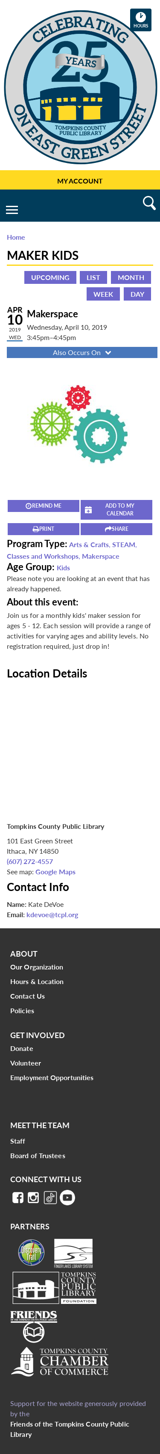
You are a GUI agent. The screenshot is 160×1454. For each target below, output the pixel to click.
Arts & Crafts (89, 544)
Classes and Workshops (43, 556)
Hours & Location (37, 981)
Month (131, 277)
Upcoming (50, 277)
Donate (21, 1048)
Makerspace (100, 556)
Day (137, 294)
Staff (18, 1141)
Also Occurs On (83, 352)
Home (16, 237)
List (93, 277)
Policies (22, 1010)
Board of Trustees (37, 1155)
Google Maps (55, 871)
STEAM (123, 544)
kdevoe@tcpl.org (52, 914)
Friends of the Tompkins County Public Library (69, 1429)
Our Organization (37, 967)
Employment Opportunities (51, 1077)
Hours (142, 19)
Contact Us (27, 996)
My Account (80, 181)
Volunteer (25, 1063)
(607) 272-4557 (30, 861)
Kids (63, 567)
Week (103, 294)
